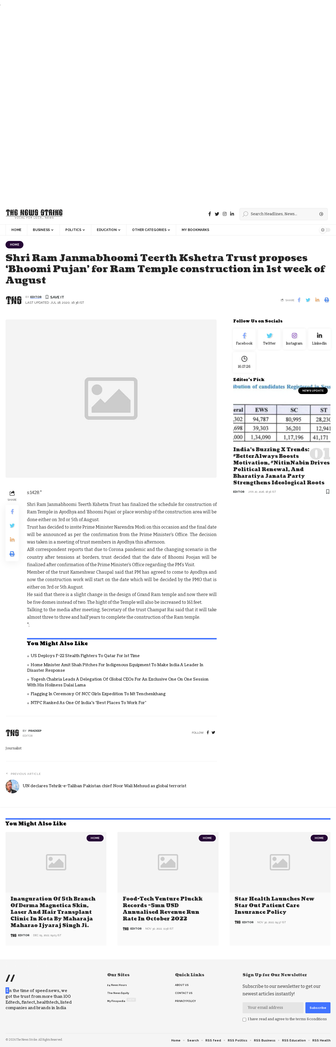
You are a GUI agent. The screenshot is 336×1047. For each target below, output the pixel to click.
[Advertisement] (165, 105)
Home (15, 244)
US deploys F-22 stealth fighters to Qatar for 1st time (85, 656)
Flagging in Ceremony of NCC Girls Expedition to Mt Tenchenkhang (98, 694)
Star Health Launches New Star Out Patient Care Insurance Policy (275, 906)
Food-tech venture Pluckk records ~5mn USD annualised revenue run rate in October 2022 (163, 909)
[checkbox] (244, 1019)
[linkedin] (232, 214)
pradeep (35, 731)
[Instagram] (294, 340)
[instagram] (224, 214)
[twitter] (213, 733)
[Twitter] (217, 214)
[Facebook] (210, 214)
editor (36, 297)
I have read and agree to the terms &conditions (287, 1019)
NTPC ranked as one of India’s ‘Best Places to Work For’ (88, 703)
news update (313, 392)
